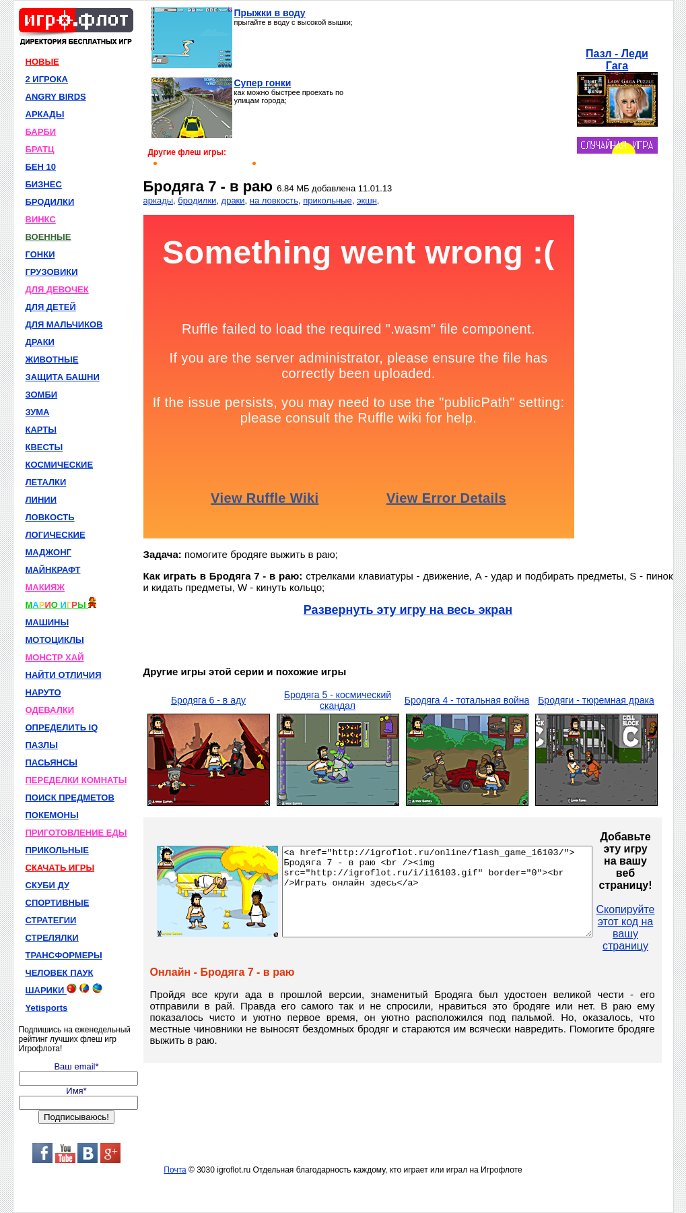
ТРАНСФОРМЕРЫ (64, 955)
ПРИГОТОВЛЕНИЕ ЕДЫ (76, 833)
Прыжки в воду (270, 12)
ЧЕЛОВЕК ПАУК (60, 973)
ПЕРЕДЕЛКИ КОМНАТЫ (76, 780)
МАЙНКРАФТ (53, 570)
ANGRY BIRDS (56, 97)
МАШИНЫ (47, 622)
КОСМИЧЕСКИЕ (60, 465)
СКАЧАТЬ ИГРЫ (60, 868)
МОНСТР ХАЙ (55, 657)
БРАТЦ (40, 149)
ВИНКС (41, 219)
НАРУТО (43, 692)
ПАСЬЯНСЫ (52, 762)
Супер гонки (262, 82)
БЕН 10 (41, 167)
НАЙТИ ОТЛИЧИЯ (64, 675)
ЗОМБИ (42, 395)
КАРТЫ (41, 430)
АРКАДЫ (45, 114)
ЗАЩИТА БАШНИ (63, 377)
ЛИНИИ (41, 500)
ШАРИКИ (64, 989)
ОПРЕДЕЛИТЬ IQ (62, 727)
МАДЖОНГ (48, 552)
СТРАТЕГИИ (51, 920)
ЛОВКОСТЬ (50, 517)
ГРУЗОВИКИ (52, 272)
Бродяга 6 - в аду (208, 700)
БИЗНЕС (44, 184)
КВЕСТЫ (44, 447)
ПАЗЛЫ (42, 745)
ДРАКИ (40, 342)
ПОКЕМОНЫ (52, 815)
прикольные (327, 200)
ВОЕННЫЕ (48, 237)
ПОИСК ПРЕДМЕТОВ (70, 797)
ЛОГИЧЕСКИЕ (55, 535)
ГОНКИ (40, 254)
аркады (158, 200)
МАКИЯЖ (45, 587)
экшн (367, 200)
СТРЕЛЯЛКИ (52, 938)
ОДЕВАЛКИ (50, 710)
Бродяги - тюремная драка (596, 700)
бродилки (197, 200)
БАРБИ (41, 132)
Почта (175, 1170)
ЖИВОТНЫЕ (52, 359)
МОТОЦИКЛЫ (55, 640)
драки (233, 200)
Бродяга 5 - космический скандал (337, 700)
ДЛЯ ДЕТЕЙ (51, 307)
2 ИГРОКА (47, 79)
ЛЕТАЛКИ (46, 482)
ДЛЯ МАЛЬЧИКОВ (64, 324)
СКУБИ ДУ (48, 885)
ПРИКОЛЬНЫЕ (57, 850)
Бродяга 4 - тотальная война (467, 700)
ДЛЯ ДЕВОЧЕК (57, 289)
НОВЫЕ (42, 62)
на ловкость (274, 200)
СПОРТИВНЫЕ (58, 903)
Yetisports (47, 1008)
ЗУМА (38, 412)
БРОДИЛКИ (50, 202)
